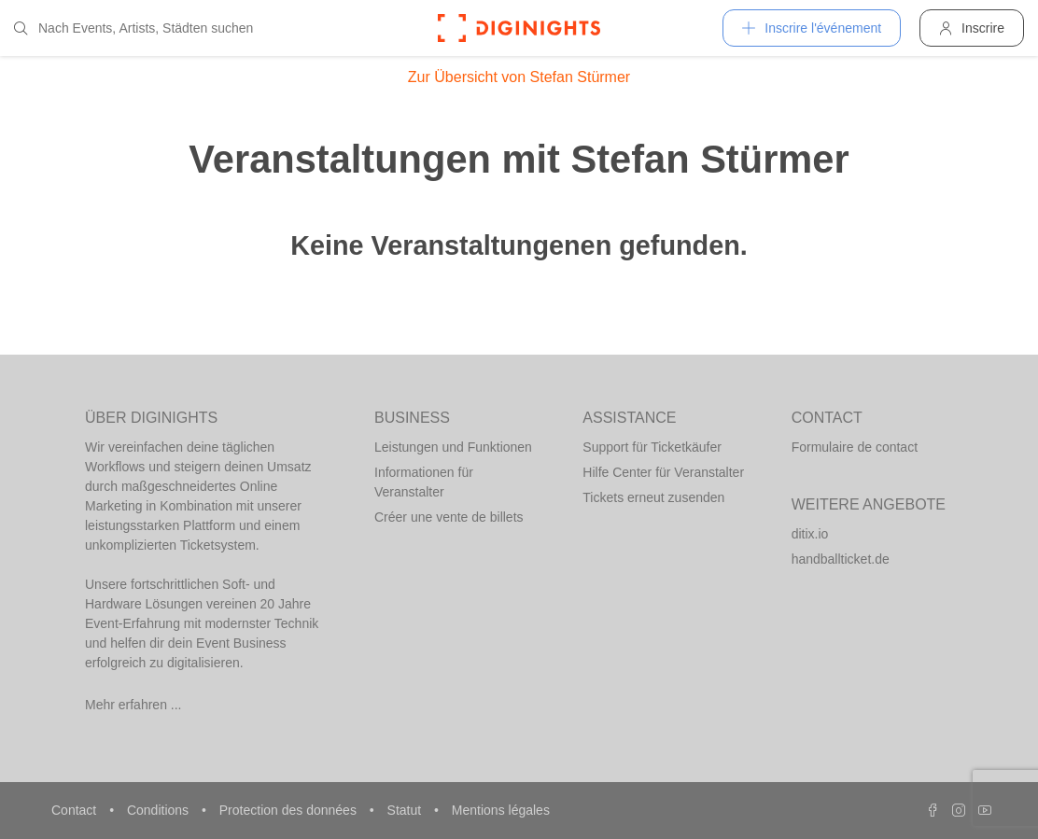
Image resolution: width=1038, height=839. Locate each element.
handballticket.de (841, 559)
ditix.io (810, 533)
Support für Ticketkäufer (652, 447)
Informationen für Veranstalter (423, 482)
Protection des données (289, 810)
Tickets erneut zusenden (653, 497)
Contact (75, 810)
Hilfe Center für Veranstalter (663, 472)
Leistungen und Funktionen (453, 447)
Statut (406, 810)
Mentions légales (501, 810)
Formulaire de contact (855, 447)
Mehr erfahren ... (133, 704)
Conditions (159, 810)
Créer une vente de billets (449, 517)
